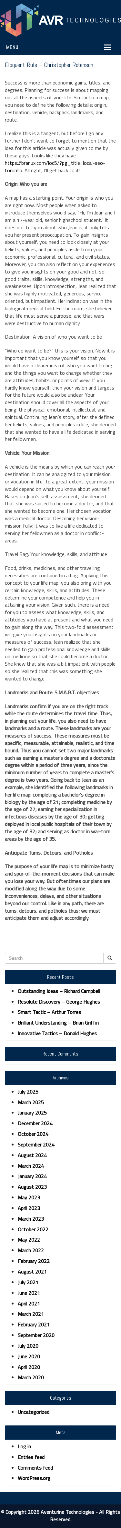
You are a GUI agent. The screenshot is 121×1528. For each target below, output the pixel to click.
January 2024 (32, 1176)
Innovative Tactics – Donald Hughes (57, 1033)
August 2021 (32, 1271)
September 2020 (36, 1335)
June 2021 (29, 1293)
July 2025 (28, 1092)
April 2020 (29, 1367)
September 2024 (36, 1144)
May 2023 (29, 1197)
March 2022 (31, 1250)
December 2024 (35, 1123)
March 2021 (31, 1314)
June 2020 (29, 1356)
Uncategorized (33, 1412)
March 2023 (31, 1219)
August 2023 (32, 1187)
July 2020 (28, 1346)
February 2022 (34, 1261)
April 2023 (29, 1208)
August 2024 (32, 1155)
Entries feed (31, 1457)
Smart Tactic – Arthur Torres (49, 1012)
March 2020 (31, 1377)
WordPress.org (34, 1478)
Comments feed (35, 1468)
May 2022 (29, 1240)
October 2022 (33, 1229)
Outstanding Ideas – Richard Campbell (59, 991)
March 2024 (31, 1166)
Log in (24, 1446)
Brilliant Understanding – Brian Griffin (58, 1023)
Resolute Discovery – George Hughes (59, 1002)
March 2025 (31, 1102)
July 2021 (28, 1282)
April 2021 (29, 1303)
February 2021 (34, 1324)
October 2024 (33, 1134)
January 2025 (32, 1112)
